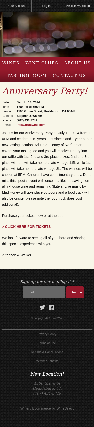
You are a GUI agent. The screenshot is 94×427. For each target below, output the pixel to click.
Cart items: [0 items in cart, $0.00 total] (77, 6)
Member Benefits (47, 361)
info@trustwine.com (31, 125)
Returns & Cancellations (47, 352)
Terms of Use (47, 343)
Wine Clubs (41, 63)
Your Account (16, 6)
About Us (77, 63)
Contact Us (69, 75)
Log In (46, 6)
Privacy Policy (47, 334)
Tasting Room (27, 75)
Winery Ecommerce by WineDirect (47, 408)
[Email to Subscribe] (44, 292)
